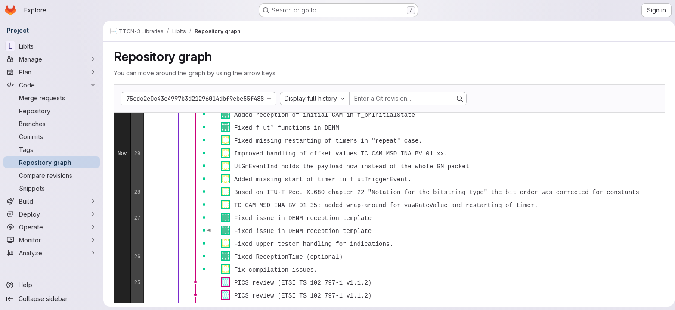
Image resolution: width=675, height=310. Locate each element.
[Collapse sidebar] (51, 299)
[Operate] (51, 227)
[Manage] (51, 59)
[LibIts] (51, 46)
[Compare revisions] (51, 175)
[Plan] (51, 72)
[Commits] (51, 136)
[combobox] (313, 98)
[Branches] (51, 124)
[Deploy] (51, 214)
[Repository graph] (51, 162)
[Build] (51, 201)
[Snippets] (51, 188)
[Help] (51, 285)
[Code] (51, 85)
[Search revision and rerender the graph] (458, 98)
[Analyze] (51, 253)
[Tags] (51, 149)
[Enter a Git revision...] (399, 98)
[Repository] (51, 111)
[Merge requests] (51, 98)
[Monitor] (51, 240)
